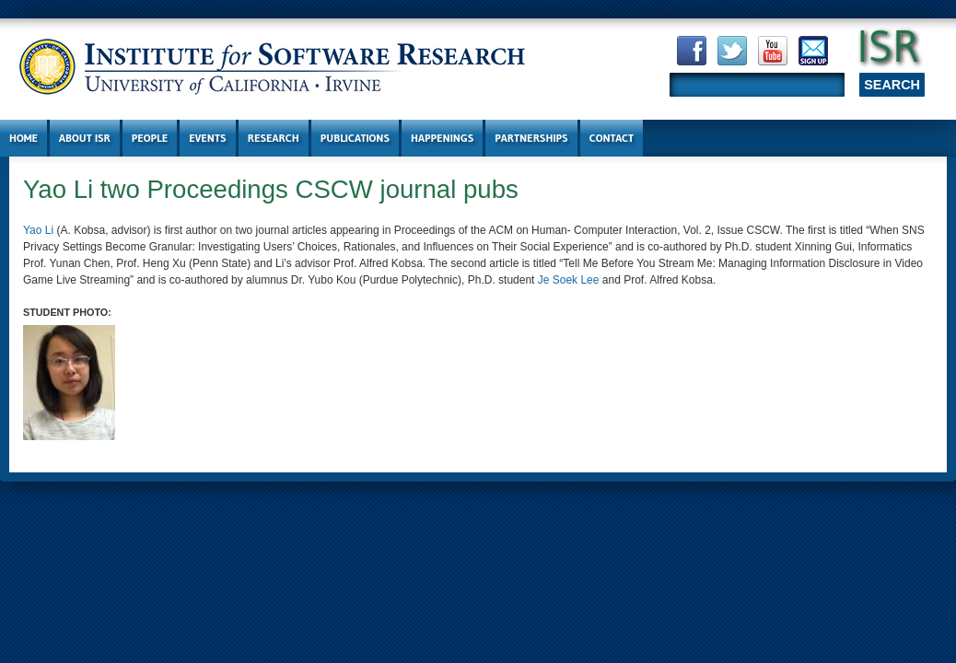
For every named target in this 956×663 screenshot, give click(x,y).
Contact (612, 138)
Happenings (442, 138)
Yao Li (38, 230)
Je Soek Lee (569, 279)
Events (207, 138)
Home (23, 138)
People (150, 138)
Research (273, 138)
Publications (355, 138)
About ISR (85, 138)
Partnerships (531, 138)
